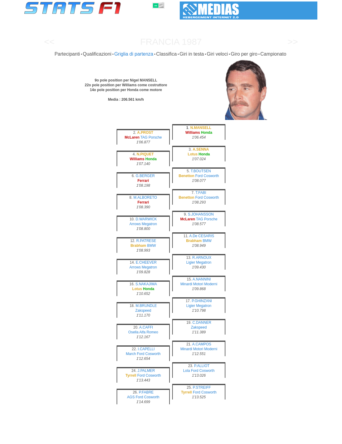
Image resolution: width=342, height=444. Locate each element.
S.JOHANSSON (201, 214)
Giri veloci (217, 54)
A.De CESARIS (201, 236)
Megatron (149, 224)
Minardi (186, 284)
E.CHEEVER (146, 262)
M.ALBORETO (145, 197)
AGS (131, 397)
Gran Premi (92, 438)
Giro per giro (244, 54)
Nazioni (200, 438)
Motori (155, 438)
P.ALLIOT (201, 366)
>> (292, 42)
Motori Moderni (205, 284)
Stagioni (68, 438)
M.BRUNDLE (146, 306)
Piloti (112, 438)
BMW (151, 245)
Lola (186, 371)
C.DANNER (201, 322)
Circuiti (219, 438)
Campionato (273, 54)
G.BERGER (145, 176)
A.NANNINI (202, 279)
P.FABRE (146, 392)
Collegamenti (261, 438)
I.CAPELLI (146, 349)
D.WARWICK (146, 219)
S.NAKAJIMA (146, 284)
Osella (133, 332)
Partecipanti (67, 54)
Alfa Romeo (148, 332)
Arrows (135, 224)
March (131, 354)
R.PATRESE (146, 241)
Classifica (166, 54)
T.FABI (200, 193)
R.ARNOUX (201, 258)
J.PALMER (146, 371)
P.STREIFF (202, 387)
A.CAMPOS (201, 344)
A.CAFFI (146, 327)
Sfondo (285, 438)
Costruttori (133, 438)
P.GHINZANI (202, 301)
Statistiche (45, 438)
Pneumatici (177, 438)
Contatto (306, 438)
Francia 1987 (171, 42)
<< (49, 42)
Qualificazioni (97, 54)
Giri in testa (192, 54)
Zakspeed (143, 310)
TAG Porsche (151, 137)
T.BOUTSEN (201, 171)
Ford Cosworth (207, 176)
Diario (238, 438)
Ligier (190, 262)
